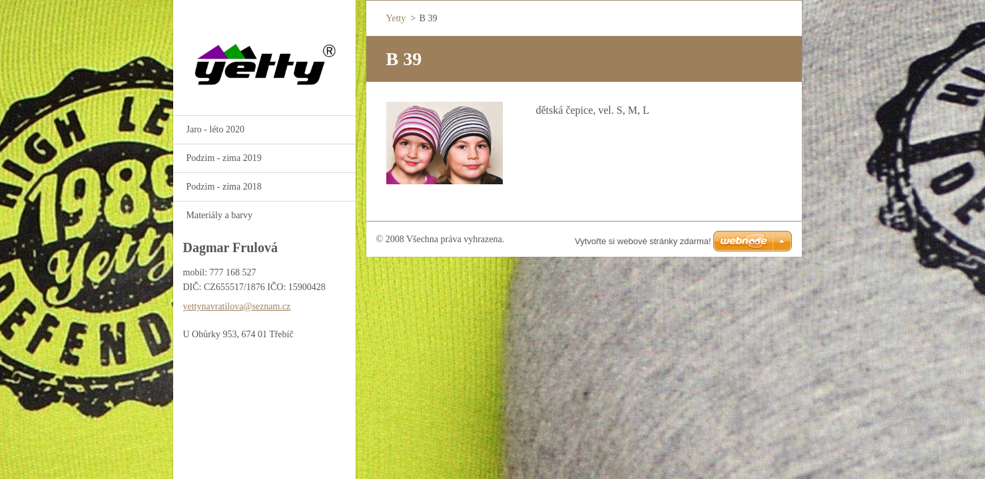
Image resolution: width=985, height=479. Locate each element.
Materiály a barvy (219, 215)
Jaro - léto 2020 (215, 129)
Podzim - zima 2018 (224, 187)
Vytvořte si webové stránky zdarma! (643, 241)
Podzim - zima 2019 (224, 158)
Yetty (396, 18)
